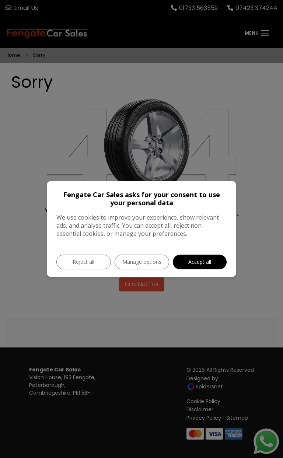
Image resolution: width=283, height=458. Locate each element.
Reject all (83, 261)
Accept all (199, 261)
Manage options (141, 261)
